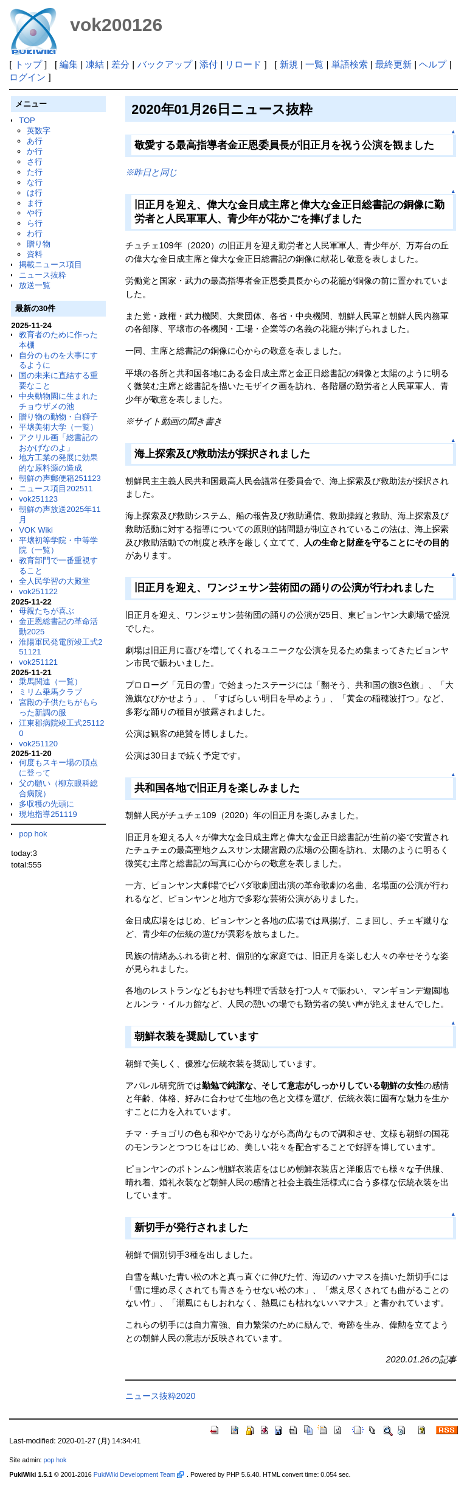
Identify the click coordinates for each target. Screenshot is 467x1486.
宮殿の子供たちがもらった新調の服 (58, 707)
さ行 (35, 161)
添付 (208, 64)
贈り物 (38, 243)
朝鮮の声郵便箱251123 (59, 478)
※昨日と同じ (151, 172)
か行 (35, 151)
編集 (69, 64)
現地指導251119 (48, 814)
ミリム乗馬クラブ (50, 691)
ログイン (27, 77)
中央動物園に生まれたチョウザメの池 (58, 401)
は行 (35, 192)
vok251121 (38, 662)
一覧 (314, 64)
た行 (35, 172)
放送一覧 (34, 285)
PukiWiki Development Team (139, 1474)
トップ (28, 64)
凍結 (95, 64)
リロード (243, 64)
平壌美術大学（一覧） (58, 427)
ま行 (35, 203)
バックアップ (164, 64)
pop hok (33, 833)
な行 (35, 182)
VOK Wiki (36, 529)
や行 (35, 212)
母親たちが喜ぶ (46, 610)
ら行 (35, 223)
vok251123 (38, 498)
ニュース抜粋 (42, 274)
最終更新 (393, 64)
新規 (289, 64)
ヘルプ (432, 64)
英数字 (38, 130)
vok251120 (38, 743)
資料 (35, 254)
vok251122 (38, 591)
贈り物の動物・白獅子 (58, 416)
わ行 (35, 233)
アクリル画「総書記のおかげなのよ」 (58, 442)
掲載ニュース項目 (50, 264)
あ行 (35, 140)
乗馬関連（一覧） (50, 681)
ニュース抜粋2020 (160, 1396)
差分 (120, 64)
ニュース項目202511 (55, 488)
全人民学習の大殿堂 (54, 581)
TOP (27, 120)
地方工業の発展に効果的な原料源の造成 (58, 462)
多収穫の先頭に (46, 803)
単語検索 (349, 64)
